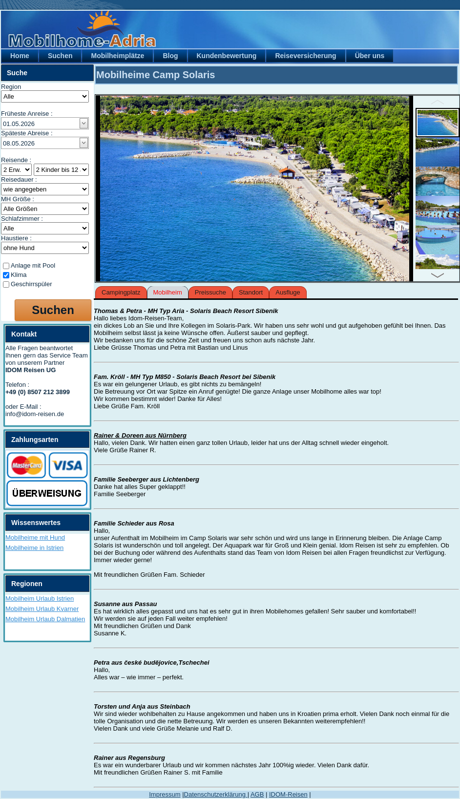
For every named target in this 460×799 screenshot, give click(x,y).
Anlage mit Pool (33, 265)
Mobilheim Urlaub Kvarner (42, 608)
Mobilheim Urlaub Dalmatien (45, 619)
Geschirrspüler (31, 284)
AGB (257, 794)
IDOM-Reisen (288, 794)
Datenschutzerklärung (216, 794)
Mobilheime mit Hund (35, 537)
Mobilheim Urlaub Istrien (39, 598)
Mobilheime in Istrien (34, 547)
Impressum (164, 794)
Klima (19, 274)
